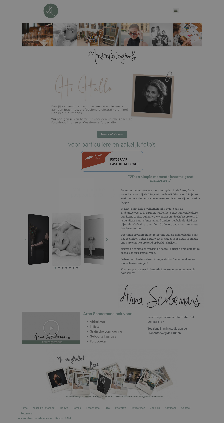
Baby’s (64, 407)
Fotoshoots (93, 407)
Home (24, 407)
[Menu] (176, 10)
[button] (25, 239)
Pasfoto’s (120, 407)
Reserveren (27, 413)
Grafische (170, 407)
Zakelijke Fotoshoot (43, 407)
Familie (77, 407)
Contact (185, 407)
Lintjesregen (138, 407)
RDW (107, 407)
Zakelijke (155, 407)
